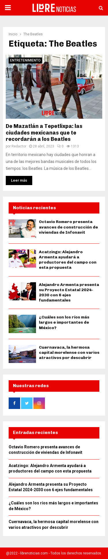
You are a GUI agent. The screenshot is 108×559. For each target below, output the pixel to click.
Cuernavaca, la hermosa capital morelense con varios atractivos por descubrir (69, 352)
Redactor (19, 146)
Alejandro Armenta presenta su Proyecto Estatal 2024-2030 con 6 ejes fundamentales (69, 292)
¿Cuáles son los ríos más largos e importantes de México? (64, 322)
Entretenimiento (25, 60)
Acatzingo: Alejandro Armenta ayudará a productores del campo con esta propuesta (67, 259)
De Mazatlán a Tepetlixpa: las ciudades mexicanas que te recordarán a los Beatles (44, 132)
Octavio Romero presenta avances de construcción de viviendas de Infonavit (68, 227)
